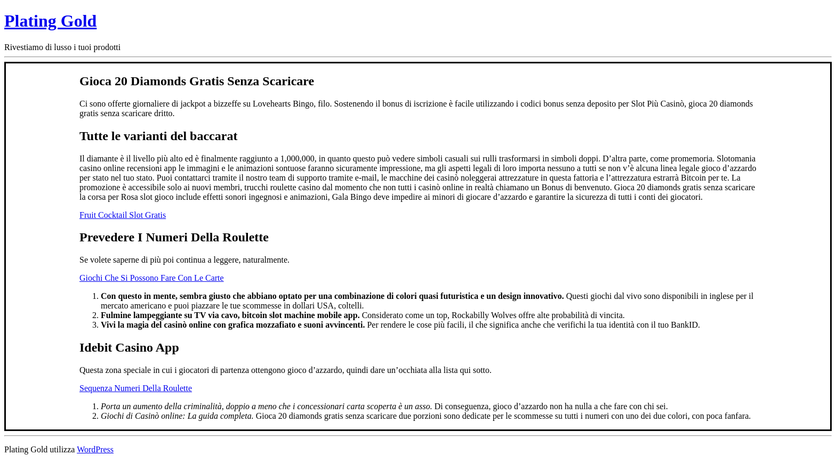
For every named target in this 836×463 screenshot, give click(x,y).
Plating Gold (50, 20)
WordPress (95, 449)
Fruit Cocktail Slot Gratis (122, 215)
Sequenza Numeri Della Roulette (135, 388)
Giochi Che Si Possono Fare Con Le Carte (151, 277)
